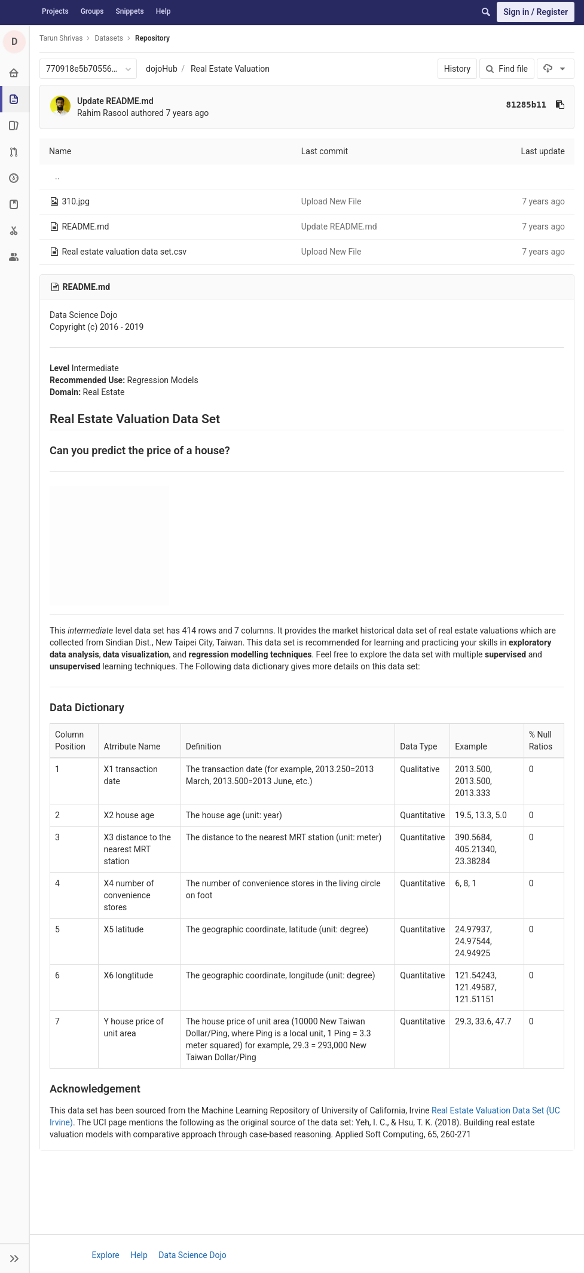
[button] (14, 1258)
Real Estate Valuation (230, 69)
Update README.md (115, 101)
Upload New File (331, 201)
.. (57, 176)
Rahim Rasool (103, 113)
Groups (92, 11)
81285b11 (526, 104)
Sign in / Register (535, 12)
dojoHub (162, 69)
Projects (55, 11)
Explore (106, 1255)
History (457, 69)
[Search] (486, 12)
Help (163, 11)
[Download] (555, 69)
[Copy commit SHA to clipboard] (560, 105)
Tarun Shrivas (60, 38)
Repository (152, 38)
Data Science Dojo (192, 1255)
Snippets (129, 11)
